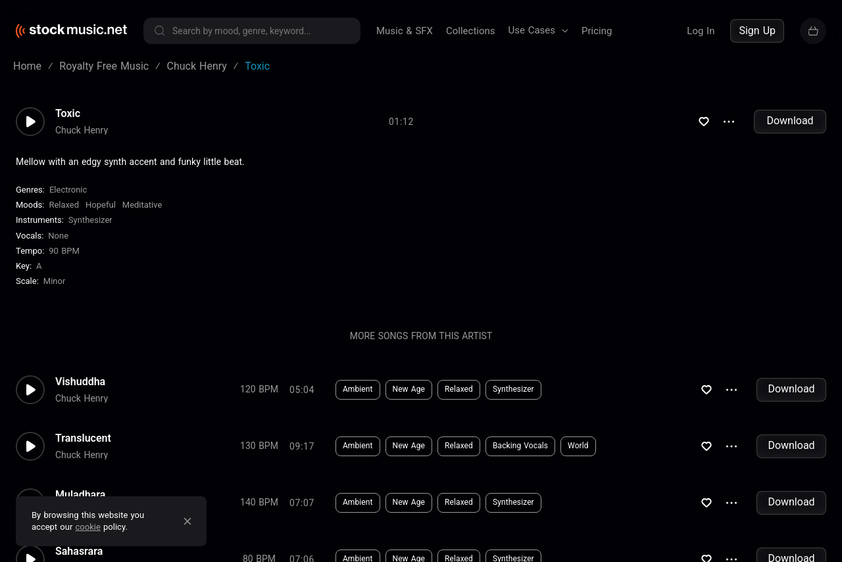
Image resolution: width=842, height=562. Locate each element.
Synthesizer (90, 229)
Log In (700, 31)
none (58, 245)
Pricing (597, 31)
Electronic (68, 199)
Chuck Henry (81, 138)
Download (789, 130)
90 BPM (64, 260)
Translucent (83, 447)
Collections (470, 31)
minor (54, 290)
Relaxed (64, 214)
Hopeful (101, 214)
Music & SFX (404, 31)
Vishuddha (80, 390)
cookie (88, 527)
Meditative (142, 214)
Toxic (67, 122)
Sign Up (757, 30)
